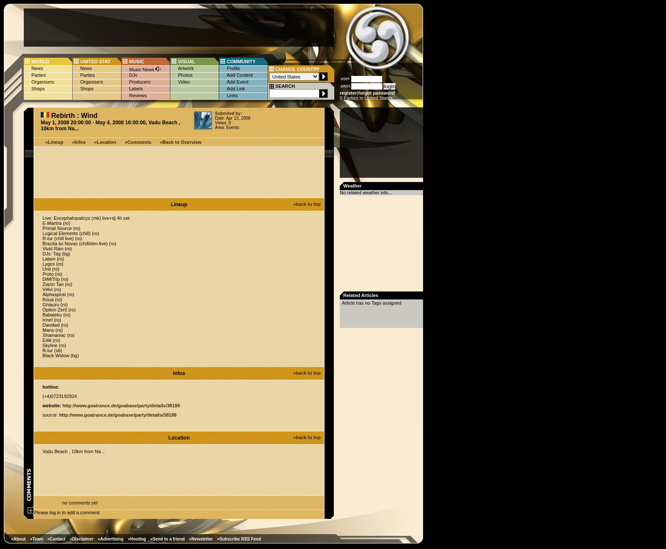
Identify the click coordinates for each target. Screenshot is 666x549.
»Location (105, 142)
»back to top (307, 204)
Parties (38, 75)
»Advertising (111, 539)
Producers (139, 81)
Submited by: (228, 113)
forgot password (376, 92)
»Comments (138, 142)
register (348, 92)
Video (184, 81)
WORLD (40, 61)
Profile (233, 68)
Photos (185, 75)
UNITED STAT (95, 61)
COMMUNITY (241, 61)
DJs (133, 75)
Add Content (240, 75)
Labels (136, 88)
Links (232, 95)
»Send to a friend (167, 539)
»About (18, 539)
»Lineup (54, 142)
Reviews (138, 95)
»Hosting (137, 539)
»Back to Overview (181, 142)
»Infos (78, 142)
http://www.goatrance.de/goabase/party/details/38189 (121, 405)
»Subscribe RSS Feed (239, 539)
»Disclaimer (81, 539)
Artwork (186, 68)
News (37, 68)
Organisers (42, 81)
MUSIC (136, 61)
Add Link (236, 88)
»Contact (56, 539)
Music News (145, 69)
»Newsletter (201, 539)
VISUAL (186, 61)
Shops (38, 88)
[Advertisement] (178, 27)
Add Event (237, 81)
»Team (36, 539)
